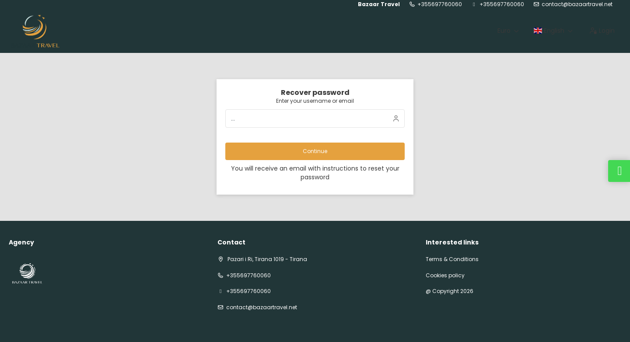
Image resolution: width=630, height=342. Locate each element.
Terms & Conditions (452, 259)
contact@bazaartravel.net (577, 4)
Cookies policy (445, 275)
